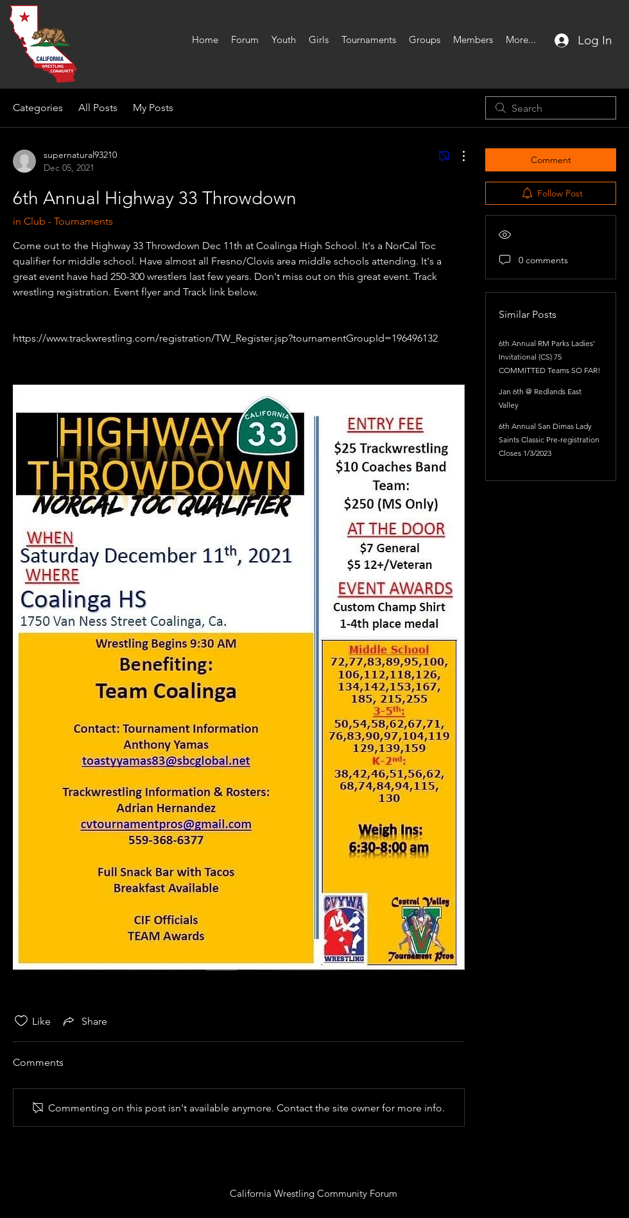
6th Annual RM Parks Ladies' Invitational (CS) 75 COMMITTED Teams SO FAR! (549, 356)
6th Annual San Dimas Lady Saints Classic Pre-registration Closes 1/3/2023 (549, 439)
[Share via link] (84, 1021)
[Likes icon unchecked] (21, 1021)
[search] (550, 107)
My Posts (153, 107)
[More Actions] (457, 156)
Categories (38, 107)
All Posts (97, 107)
